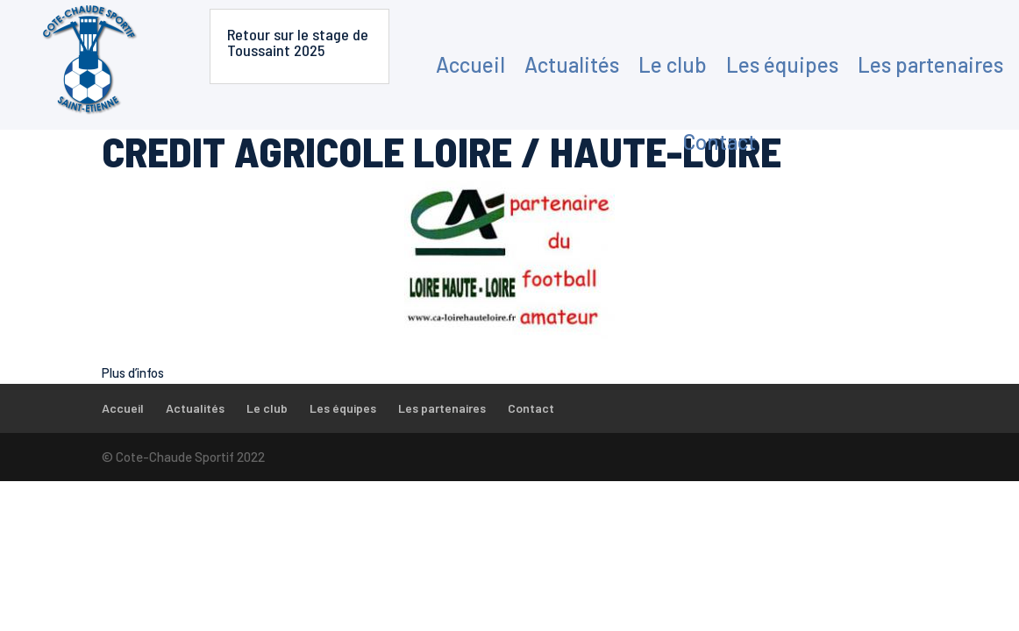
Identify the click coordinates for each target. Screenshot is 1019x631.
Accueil (470, 64)
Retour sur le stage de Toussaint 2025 (297, 42)
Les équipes (782, 64)
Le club (672, 64)
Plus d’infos (133, 372)
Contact (719, 141)
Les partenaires (930, 64)
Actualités (571, 64)
